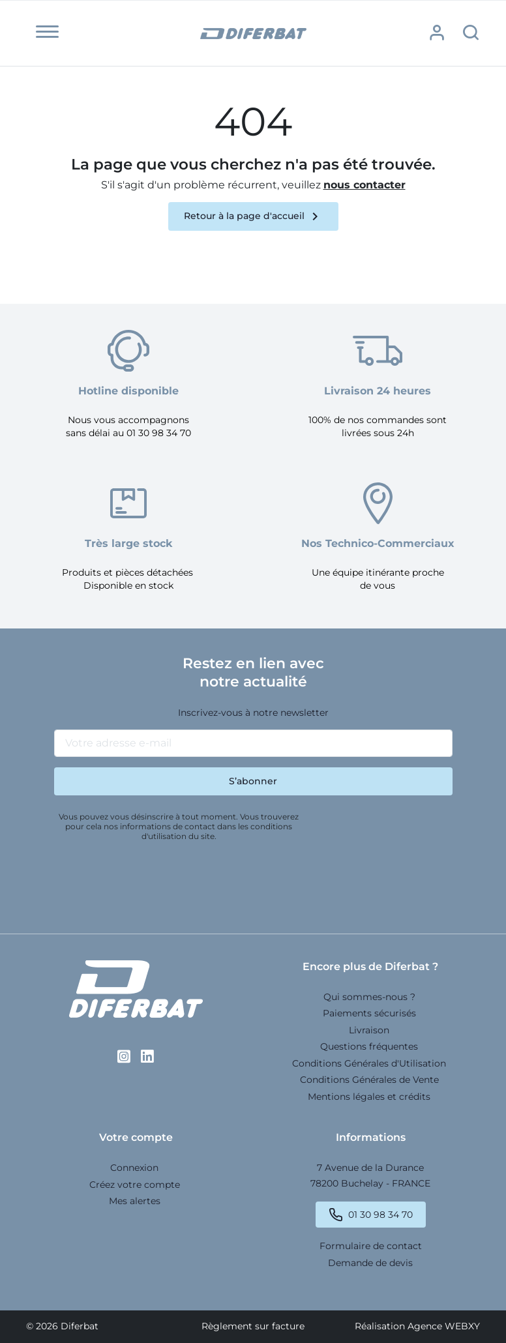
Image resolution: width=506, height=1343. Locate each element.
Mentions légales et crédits (369, 1096)
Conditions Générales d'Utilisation (369, 1063)
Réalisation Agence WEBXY (417, 1326)
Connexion (134, 1167)
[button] (47, 32)
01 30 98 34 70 (380, 1214)
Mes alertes (134, 1201)
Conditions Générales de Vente (369, 1079)
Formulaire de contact (371, 1246)
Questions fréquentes (369, 1046)
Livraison (369, 1030)
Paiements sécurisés (369, 1013)
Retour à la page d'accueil (253, 216)
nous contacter (364, 185)
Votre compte (136, 1137)
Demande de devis (370, 1263)
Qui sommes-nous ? (369, 997)
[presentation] (153, 882)
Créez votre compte (134, 1184)
